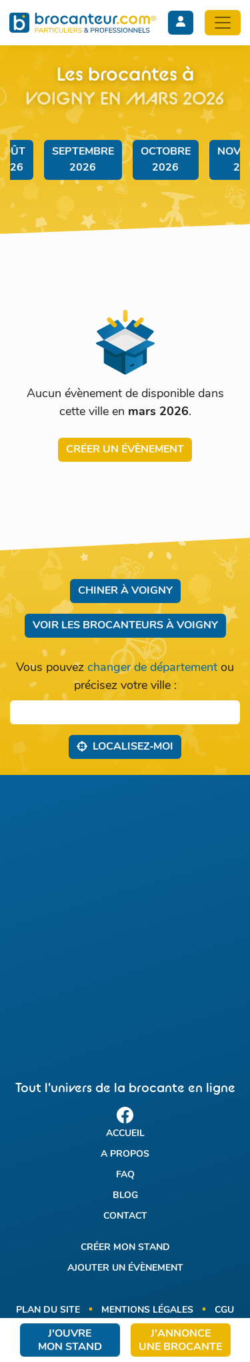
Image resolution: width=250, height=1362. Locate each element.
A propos (125, 1154)
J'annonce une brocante (180, 1341)
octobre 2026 (166, 160)
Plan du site (48, 1310)
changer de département (152, 668)
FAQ (125, 1175)
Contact (125, 1216)
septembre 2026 (83, 160)
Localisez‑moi (125, 746)
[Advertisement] (125, 916)
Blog (125, 1196)
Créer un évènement (125, 449)
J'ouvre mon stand (70, 1341)
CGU (224, 1310)
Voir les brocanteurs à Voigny (125, 625)
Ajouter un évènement (125, 1268)
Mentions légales (147, 1310)
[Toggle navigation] (223, 22)
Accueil (125, 1134)
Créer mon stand (125, 1248)
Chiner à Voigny (125, 591)
